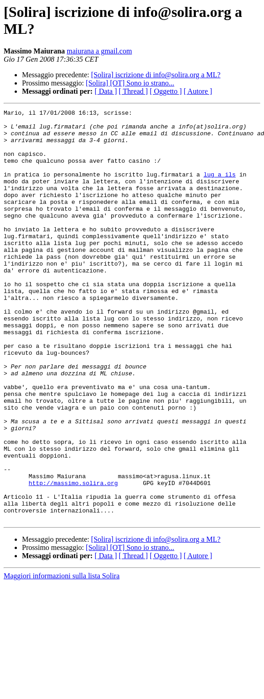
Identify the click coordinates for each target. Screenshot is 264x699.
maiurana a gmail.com (99, 51)
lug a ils (220, 188)
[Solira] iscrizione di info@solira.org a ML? (156, 75)
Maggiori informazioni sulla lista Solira (61, 658)
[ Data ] (106, 91)
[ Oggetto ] (166, 91)
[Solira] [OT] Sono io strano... (130, 83)
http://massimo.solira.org (73, 558)
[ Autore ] (197, 91)
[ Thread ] (133, 91)
